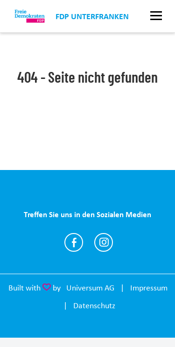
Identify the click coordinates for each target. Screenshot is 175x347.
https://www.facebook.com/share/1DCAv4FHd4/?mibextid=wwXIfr (73, 242)
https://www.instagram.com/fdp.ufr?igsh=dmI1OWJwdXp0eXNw (103, 242)
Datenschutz (94, 305)
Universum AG (90, 287)
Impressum (149, 287)
